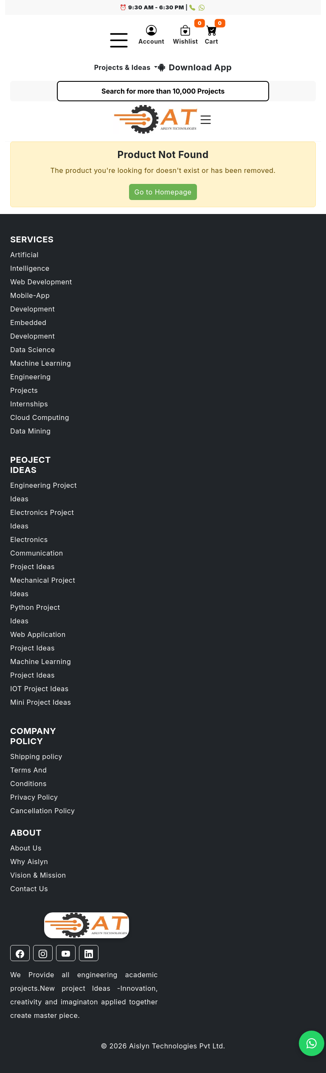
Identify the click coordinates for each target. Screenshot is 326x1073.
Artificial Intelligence (30, 261)
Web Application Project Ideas (38, 641)
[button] (151, 36)
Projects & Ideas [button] (122, 67)
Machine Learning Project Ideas (40, 668)
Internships (29, 404)
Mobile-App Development (32, 302)
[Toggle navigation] (205, 119)
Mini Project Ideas (40, 702)
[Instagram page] (43, 953)
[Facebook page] (20, 953)
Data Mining (30, 431)
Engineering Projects (30, 383)
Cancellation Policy (42, 810)
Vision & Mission (38, 875)
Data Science (32, 349)
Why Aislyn (29, 861)
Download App (194, 67)
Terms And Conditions (28, 777)
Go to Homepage (163, 192)
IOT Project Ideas (39, 688)
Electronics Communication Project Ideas (36, 553)
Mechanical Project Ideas (42, 587)
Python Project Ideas (35, 614)
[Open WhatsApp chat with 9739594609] (311, 1043)
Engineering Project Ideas (43, 492)
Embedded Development (32, 329)
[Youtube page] (66, 953)
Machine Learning (40, 363)
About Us (26, 848)
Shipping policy (36, 756)
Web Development (41, 282)
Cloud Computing (39, 417)
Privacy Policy (34, 797)
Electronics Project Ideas (42, 519)
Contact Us (29, 888)
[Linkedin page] (88, 953)
